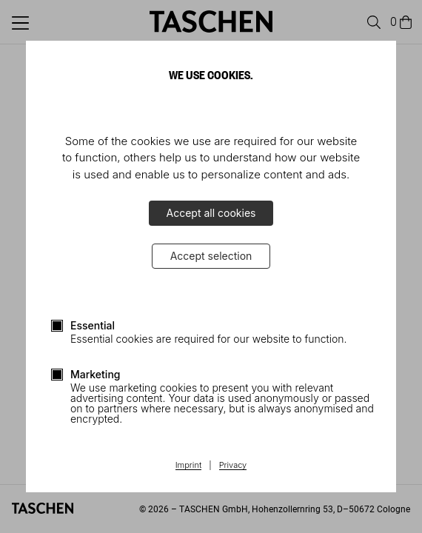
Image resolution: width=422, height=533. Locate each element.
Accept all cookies (211, 213)
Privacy (233, 465)
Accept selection (211, 255)
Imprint (188, 465)
